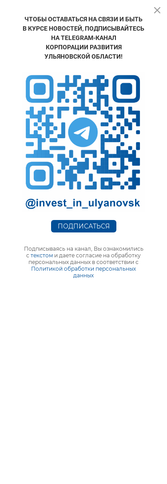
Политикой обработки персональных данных (83, 272)
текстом (42, 255)
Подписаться (84, 226)
